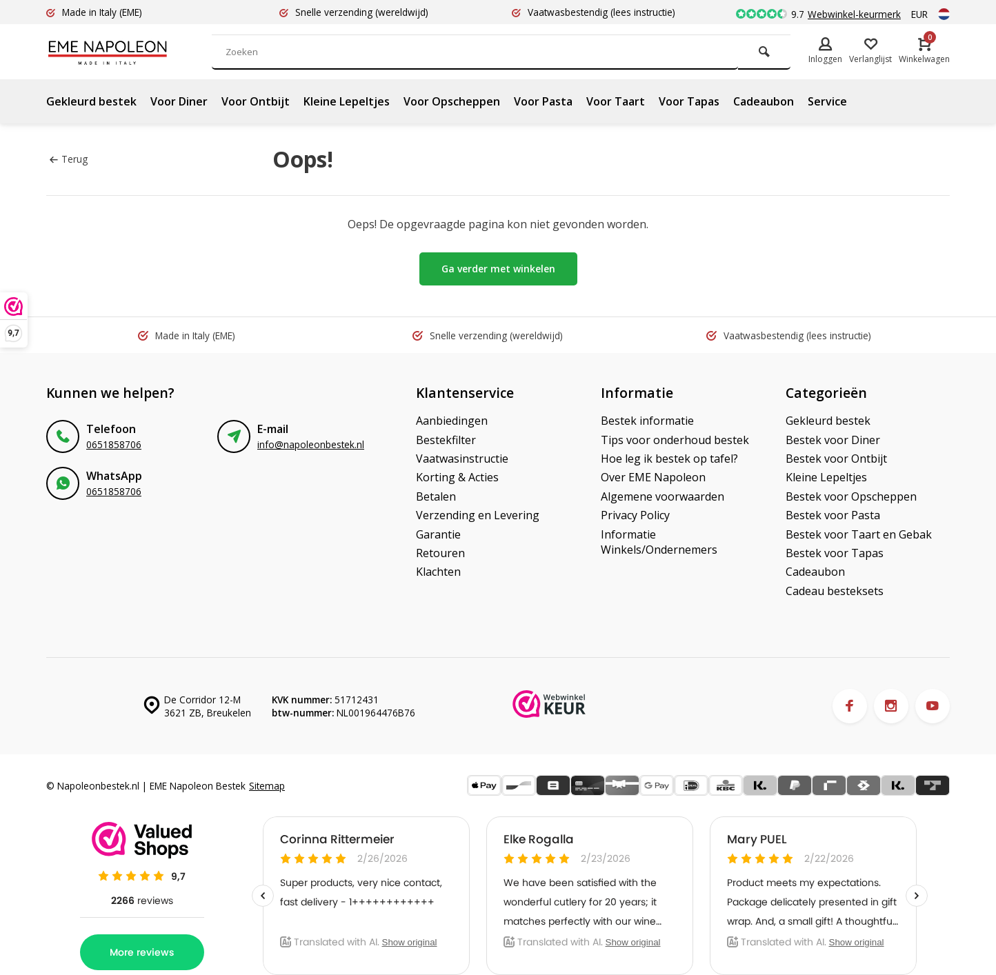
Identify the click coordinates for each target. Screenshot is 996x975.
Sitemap (267, 785)
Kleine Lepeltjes (346, 101)
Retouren (440, 553)
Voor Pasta (543, 101)
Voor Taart (615, 101)
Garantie (438, 534)
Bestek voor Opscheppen (851, 496)
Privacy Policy (635, 515)
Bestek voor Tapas (835, 553)
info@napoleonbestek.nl (310, 444)
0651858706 (113, 444)
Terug (69, 158)
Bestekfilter (446, 440)
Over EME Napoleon (653, 477)
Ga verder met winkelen (498, 268)
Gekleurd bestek (91, 101)
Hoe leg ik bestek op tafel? (669, 458)
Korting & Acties (457, 477)
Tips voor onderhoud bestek (675, 440)
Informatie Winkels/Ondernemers (659, 542)
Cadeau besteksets (835, 591)
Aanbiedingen (452, 420)
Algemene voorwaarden (662, 496)
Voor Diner (179, 101)
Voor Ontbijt (255, 101)
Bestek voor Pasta (833, 515)
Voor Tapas (689, 101)
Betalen (436, 496)
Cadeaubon (763, 101)
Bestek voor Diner (833, 440)
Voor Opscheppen (452, 101)
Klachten (438, 571)
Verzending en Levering (477, 515)
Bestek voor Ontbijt (836, 458)
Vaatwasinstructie (462, 458)
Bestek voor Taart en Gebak (859, 534)
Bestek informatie (647, 420)
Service (827, 101)
